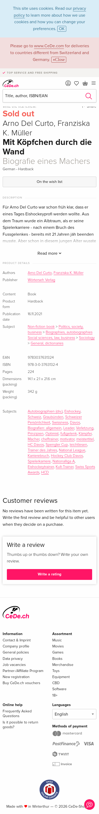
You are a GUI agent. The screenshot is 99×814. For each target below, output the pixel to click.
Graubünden (53, 417)
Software (59, 689)
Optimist (52, 434)
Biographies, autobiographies (69, 332)
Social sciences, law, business (51, 338)
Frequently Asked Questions (17, 713)
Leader (68, 428)
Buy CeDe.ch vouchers (21, 683)
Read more (49, 253)
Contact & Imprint (17, 640)
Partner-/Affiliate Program (23, 671)
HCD (45, 472)
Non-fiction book (41, 327)
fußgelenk (68, 434)
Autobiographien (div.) (45, 411)
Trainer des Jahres (42, 450)
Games (58, 652)
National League (72, 450)
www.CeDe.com (49, 46)
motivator (67, 439)
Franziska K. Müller (68, 273)
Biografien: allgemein (45, 428)
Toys (56, 671)
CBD (56, 683)
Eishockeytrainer (41, 467)
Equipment (61, 677)
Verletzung (84, 428)
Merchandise (62, 664)
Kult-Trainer (64, 467)
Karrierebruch (38, 456)
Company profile (16, 646)
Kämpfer (85, 434)
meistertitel (85, 439)
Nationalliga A (64, 461)
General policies (16, 652)
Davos (75, 422)
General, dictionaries (47, 343)
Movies (58, 646)
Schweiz (34, 417)
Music (57, 640)
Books (57, 658)
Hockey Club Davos (67, 456)
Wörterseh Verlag (41, 280)
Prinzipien (36, 434)
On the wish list (49, 181)
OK (62, 28)
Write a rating (49, 574)
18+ (55, 695)
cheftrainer (49, 439)
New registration (16, 677)
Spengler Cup (57, 445)
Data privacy (13, 658)
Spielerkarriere (39, 461)
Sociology (87, 338)
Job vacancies (14, 664)
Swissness (60, 422)
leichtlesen (78, 445)
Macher (33, 439)
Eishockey (72, 411)
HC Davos (36, 445)
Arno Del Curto (40, 273)
